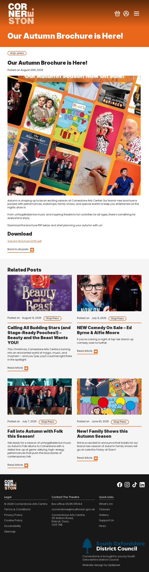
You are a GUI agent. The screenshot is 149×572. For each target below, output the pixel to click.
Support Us (106, 520)
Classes (104, 509)
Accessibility (12, 526)
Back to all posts (18, 249)
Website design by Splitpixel (101, 565)
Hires (102, 526)
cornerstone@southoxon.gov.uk (73, 509)
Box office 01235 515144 (67, 504)
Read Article (15, 367)
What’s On (106, 504)
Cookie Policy (13, 520)
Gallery (104, 515)
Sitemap (10, 532)
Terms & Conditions (17, 509)
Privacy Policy (13, 515)
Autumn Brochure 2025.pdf (24, 241)
